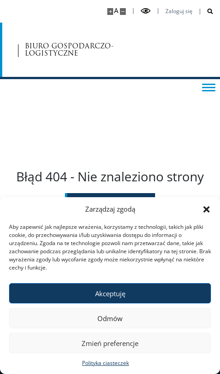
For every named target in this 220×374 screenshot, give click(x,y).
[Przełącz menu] (208, 87)
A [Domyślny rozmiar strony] (116, 10)
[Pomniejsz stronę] (123, 11)
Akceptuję (110, 293)
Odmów (110, 318)
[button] (206, 208)
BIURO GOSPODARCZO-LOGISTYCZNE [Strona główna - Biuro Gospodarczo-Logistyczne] (64, 50)
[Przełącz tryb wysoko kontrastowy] (145, 11)
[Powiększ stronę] (110, 11)
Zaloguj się (178, 11)
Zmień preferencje (110, 343)
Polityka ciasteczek (105, 363)
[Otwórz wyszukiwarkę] (207, 11)
